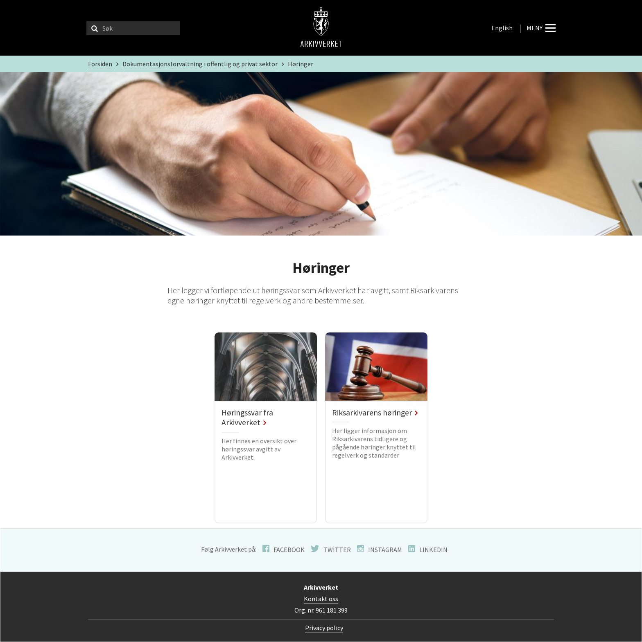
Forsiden (100, 64)
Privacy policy (324, 628)
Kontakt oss (321, 599)
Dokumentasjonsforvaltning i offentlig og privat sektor (200, 64)
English (502, 28)
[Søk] (94, 28)
